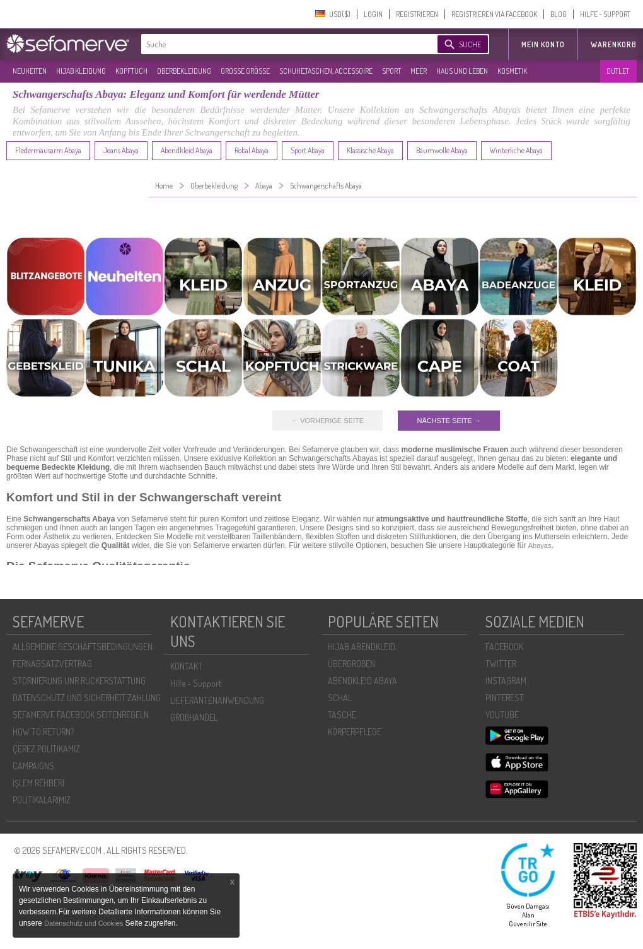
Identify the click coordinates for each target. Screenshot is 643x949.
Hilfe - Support (195, 683)
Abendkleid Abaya (186, 150)
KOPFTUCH (131, 71)
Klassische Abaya (370, 150)
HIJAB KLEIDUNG (81, 71)
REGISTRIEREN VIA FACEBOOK (494, 14)
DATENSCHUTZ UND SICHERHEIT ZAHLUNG (87, 697)
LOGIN (373, 14)
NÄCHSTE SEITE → (448, 420)
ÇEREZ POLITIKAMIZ (46, 748)
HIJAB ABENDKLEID (361, 646)
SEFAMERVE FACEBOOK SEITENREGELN (81, 714)
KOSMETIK (512, 71)
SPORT (391, 71)
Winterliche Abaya (516, 150)
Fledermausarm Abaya (48, 150)
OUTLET (617, 71)
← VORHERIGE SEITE (327, 420)
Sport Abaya (308, 150)
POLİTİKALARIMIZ (42, 800)
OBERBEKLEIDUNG (184, 71)
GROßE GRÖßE (245, 71)
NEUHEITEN (30, 71)
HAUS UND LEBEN (462, 71)
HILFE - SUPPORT (605, 14)
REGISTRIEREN (417, 14)
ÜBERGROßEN (351, 663)
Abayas (540, 545)
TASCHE (342, 714)
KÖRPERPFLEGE (354, 731)
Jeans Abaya (121, 150)
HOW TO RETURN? (43, 731)
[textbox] (278, 44)
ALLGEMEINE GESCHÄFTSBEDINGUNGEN (83, 646)
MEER (418, 71)
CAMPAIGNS (33, 765)
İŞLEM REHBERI (38, 782)
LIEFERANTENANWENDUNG (217, 700)
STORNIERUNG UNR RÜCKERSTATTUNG (79, 680)
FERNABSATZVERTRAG (52, 663)
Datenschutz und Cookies (84, 923)
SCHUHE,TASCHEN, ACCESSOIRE (326, 71)
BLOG (558, 14)
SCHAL (340, 697)
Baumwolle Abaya (442, 150)
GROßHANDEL (193, 717)
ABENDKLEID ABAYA (362, 680)
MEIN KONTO (543, 44)
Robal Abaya (252, 150)
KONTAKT (186, 666)
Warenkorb (614, 44)
